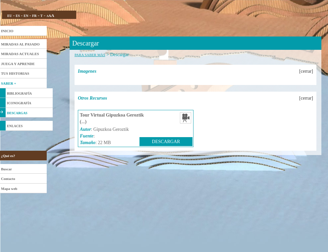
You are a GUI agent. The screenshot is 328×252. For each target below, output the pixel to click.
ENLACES (15, 126)
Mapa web (9, 189)
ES (18, 16)
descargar (166, 141)
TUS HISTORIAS (15, 73)
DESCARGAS (17, 113)
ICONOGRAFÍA (19, 103)
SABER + (8, 83)
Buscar (6, 169)
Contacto (8, 179)
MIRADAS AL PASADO (20, 44)
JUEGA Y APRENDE (18, 64)
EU (9, 16)
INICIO (7, 31)
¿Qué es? (8, 156)
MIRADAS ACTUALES (20, 54)
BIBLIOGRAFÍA (19, 93)
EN (26, 16)
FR (34, 16)
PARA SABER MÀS (90, 55)
